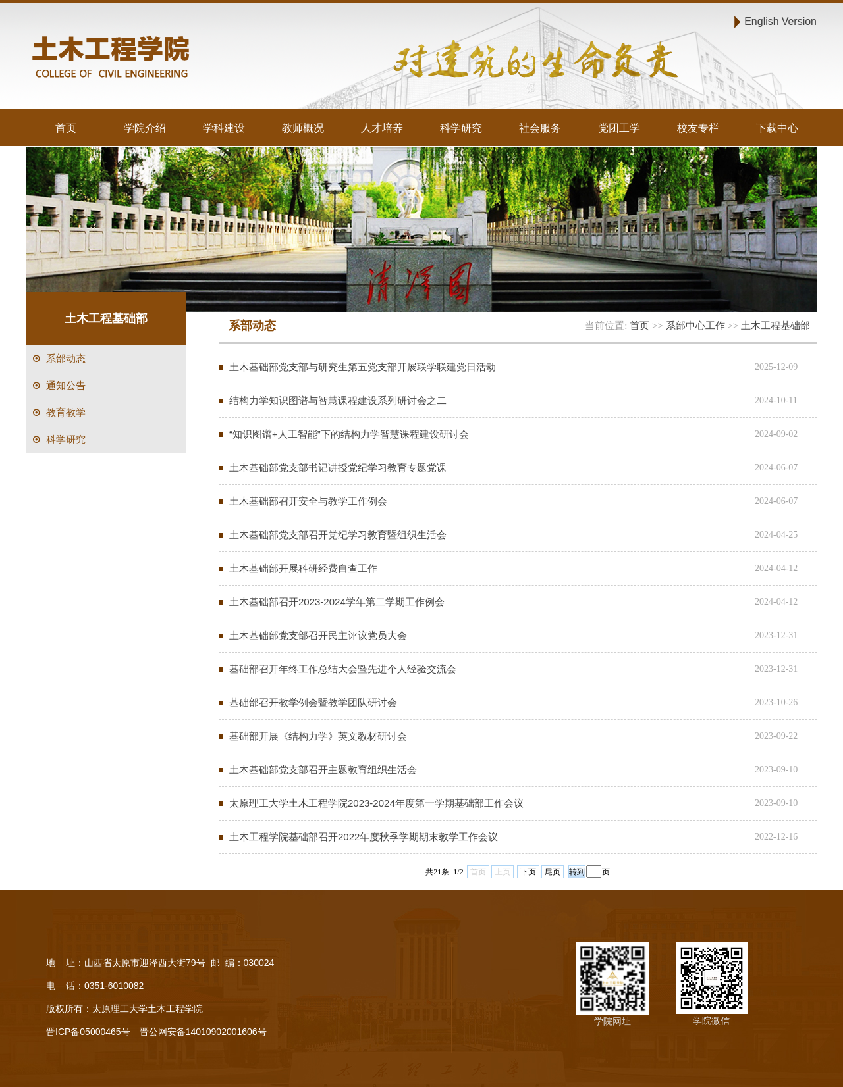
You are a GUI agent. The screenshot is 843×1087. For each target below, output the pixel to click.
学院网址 (612, 1021)
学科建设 (224, 127)
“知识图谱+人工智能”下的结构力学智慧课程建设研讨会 (349, 434)
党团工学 (619, 127)
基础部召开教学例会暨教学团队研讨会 (313, 702)
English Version (780, 21)
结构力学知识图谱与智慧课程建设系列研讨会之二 (338, 400)
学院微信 (711, 1020)
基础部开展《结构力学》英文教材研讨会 (318, 736)
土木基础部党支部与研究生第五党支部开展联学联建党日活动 (362, 367)
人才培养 (382, 127)
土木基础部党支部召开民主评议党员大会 (318, 635)
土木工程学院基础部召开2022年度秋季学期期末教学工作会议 (363, 837)
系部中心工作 (695, 325)
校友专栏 (698, 127)
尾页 (552, 871)
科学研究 (461, 127)
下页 (528, 871)
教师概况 (303, 127)
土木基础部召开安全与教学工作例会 (308, 501)
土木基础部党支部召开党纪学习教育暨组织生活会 (338, 535)
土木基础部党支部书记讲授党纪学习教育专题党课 (338, 467)
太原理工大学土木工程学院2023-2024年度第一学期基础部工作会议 (376, 803)
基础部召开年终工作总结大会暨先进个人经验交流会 (342, 669)
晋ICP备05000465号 (88, 1031)
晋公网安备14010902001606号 (203, 1031)
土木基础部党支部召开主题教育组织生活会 (323, 769)
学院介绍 (145, 127)
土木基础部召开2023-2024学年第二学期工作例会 (337, 602)
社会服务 (540, 127)
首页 (65, 127)
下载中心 (777, 127)
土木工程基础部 (775, 325)
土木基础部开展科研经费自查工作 (303, 568)
